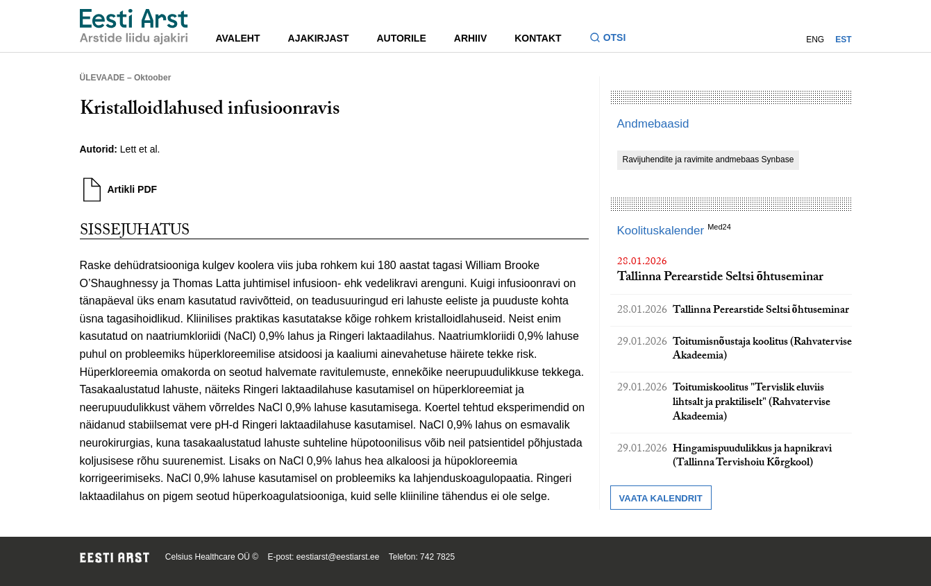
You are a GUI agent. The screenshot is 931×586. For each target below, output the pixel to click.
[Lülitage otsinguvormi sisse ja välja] (613, 39)
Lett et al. (140, 149)
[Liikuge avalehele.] (134, 26)
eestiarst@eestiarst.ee (338, 557)
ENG (815, 39)
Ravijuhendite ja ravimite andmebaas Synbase (708, 159)
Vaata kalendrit (661, 498)
